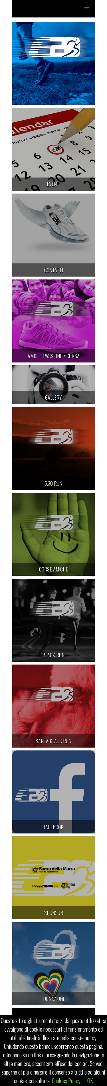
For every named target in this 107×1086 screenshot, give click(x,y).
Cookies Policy (66, 1080)
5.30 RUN (53, 483)
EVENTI (53, 184)
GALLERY (53, 397)
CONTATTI (53, 270)
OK (90, 1080)
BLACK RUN (53, 655)
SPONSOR (53, 913)
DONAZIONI (53, 998)
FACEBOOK (53, 827)
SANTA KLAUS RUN (53, 741)
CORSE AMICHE (53, 569)
